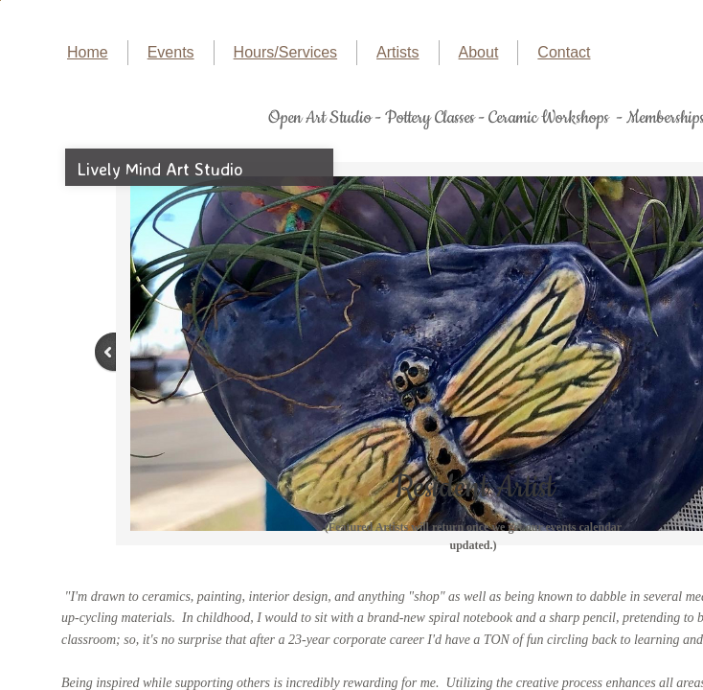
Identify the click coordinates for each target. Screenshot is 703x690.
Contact (563, 52)
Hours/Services (285, 52)
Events (170, 52)
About (479, 52)
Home (87, 52)
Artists (397, 52)
